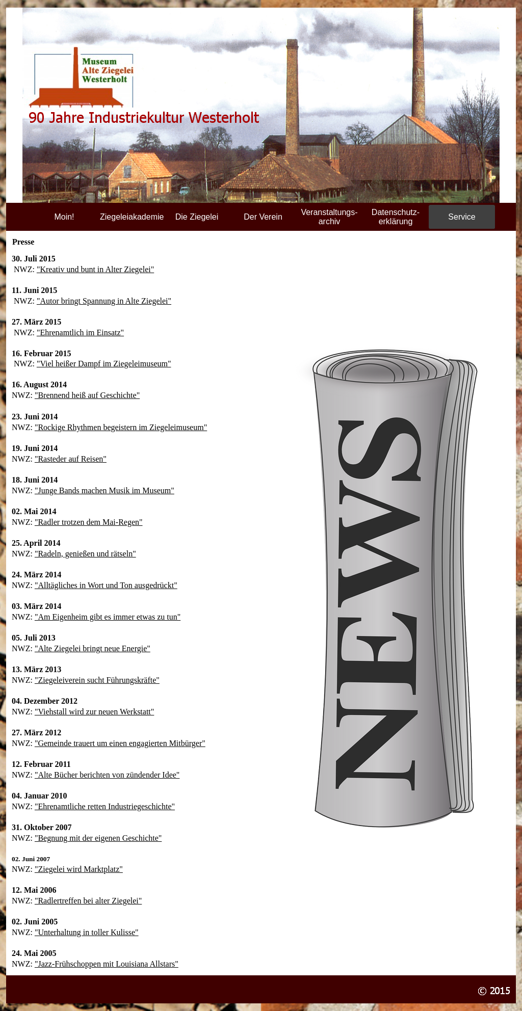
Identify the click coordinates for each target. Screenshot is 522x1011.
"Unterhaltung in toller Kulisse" (87, 932)
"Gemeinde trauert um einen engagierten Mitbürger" (120, 743)
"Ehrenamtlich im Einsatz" (80, 332)
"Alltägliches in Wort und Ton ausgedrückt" (106, 585)
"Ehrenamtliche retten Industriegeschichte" (105, 806)
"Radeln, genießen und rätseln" (85, 553)
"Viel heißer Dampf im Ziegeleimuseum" (104, 363)
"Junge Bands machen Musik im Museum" (104, 490)
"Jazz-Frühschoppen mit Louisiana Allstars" (106, 964)
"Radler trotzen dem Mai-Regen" (89, 522)
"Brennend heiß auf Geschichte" (87, 395)
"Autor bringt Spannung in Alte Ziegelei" (104, 301)
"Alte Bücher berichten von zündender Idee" (107, 774)
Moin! (64, 216)
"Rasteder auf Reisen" (71, 459)
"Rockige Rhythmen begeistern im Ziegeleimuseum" (121, 427)
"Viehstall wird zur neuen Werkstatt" (94, 711)
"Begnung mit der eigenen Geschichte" (98, 838)
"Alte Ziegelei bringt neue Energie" (92, 648)
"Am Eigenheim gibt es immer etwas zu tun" (107, 617)
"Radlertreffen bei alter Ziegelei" (88, 900)
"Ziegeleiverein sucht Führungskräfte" (97, 680)
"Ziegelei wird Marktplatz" (79, 869)
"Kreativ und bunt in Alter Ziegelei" (95, 269)
